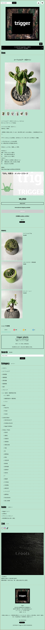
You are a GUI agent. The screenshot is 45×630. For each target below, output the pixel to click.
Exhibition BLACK (8, 423)
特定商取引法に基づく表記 (9, 518)
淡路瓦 (6, 435)
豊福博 (6, 479)
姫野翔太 (6, 494)
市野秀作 (6, 441)
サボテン (5, 368)
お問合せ (5, 513)
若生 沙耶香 (7, 500)
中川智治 (6, 482)
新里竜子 (6, 469)
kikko (5, 457)
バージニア (7, 491)
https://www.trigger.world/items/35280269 (10, 169)
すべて (6, 329)
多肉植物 (5, 374)
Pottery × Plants (6, 430)
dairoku (6, 472)
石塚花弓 (6, 438)
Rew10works (7, 497)
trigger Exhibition (8, 426)
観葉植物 (5, 383)
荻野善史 (6, 454)
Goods (6, 414)
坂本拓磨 (6, 466)
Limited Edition (6, 417)
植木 (4, 386)
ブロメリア (5, 389)
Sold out (22, 211)
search (14, 2)
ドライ (6, 401)
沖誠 (5, 448)
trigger (4, 405)
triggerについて (6, 511)
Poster (5, 410)
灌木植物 (5, 380)
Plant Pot (6, 407)
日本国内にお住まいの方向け (22, 216)
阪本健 (6, 463)
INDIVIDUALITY (8, 420)
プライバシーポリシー (8, 516)
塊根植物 (5, 377)
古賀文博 (6, 460)
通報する (22, 219)
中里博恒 (6, 485)
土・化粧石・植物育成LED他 (9, 393)
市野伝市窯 (7, 444)
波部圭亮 (6, 488)
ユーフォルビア (6, 371)
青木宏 (6, 432)
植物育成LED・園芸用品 (10, 398)
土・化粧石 (7, 395)
